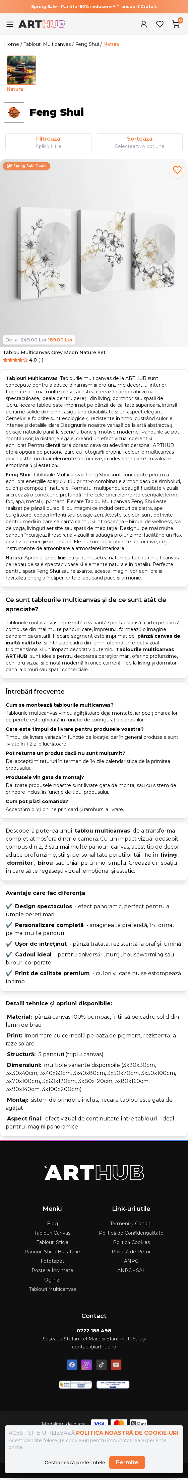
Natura (111, 44)
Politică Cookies (131, 1242)
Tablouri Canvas (52, 1233)
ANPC (131, 1261)
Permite (127, 1462)
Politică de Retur (131, 1252)
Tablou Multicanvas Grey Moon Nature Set (54, 352)
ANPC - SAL (131, 1270)
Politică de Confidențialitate (131, 1233)
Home (11, 44)
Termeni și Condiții (131, 1224)
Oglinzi (52, 1280)
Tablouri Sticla (52, 1242)
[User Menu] (143, 24)
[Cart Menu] (176, 24)
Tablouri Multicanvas (47, 44)
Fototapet (52, 1261)
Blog (52, 1224)
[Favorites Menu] (160, 24)
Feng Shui (87, 44)
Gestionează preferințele (75, 1463)
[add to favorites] (177, 170)
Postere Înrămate (52, 1270)
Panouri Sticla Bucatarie (52, 1252)
